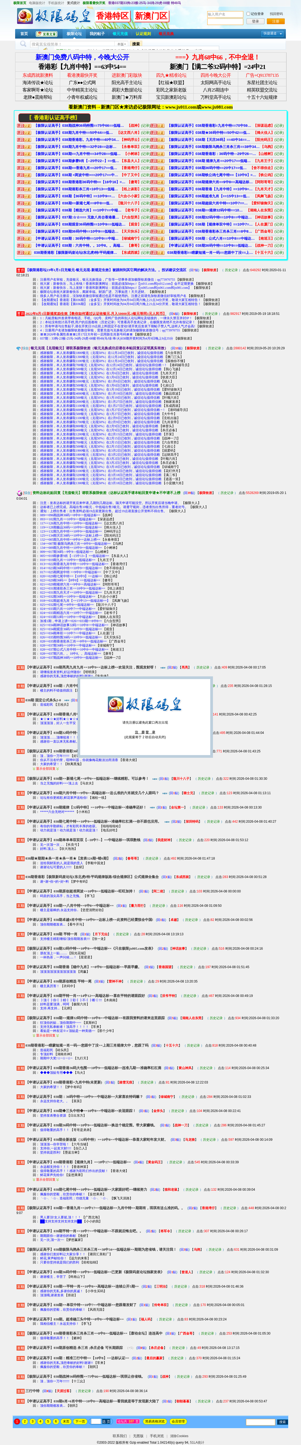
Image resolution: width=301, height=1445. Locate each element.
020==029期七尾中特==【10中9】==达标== (71, 576)
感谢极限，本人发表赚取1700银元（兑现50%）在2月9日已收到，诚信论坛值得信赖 (100, 422)
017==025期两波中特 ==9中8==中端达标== (70, 572)
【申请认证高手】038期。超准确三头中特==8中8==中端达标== (74, 1319)
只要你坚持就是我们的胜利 (59, 1262)
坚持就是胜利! (50, 1152)
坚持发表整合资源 (53, 1115)
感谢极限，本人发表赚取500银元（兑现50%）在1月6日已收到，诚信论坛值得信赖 (99, 385)
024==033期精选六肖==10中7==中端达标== (71, 613)
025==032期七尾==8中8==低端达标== (67, 605)
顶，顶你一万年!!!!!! (55, 756)
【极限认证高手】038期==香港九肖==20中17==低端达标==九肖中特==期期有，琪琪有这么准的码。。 (77, 168)
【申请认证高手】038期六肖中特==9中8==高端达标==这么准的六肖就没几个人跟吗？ (92, 793)
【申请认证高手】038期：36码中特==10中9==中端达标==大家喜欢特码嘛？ (77, 238)
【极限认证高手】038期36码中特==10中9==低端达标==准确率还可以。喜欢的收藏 (77, 231)
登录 (255, 21)
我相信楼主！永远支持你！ (59, 1324)
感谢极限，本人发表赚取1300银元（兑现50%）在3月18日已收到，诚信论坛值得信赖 (100, 483)
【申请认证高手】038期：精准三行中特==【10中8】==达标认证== (77, 1358)
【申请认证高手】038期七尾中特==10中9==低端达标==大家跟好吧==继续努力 (86, 1189)
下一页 (80, 1421)
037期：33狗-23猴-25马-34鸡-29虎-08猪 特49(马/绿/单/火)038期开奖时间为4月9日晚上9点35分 (106, 338)
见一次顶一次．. (52, 845)
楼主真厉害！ (50, 986)
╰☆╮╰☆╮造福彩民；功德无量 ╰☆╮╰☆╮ (74, 1198)
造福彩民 (47, 704)
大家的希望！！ (51, 764)
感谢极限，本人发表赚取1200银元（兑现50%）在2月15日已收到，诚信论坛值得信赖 (100, 434)
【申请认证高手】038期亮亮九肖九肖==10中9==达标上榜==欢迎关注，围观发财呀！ (91, 667)
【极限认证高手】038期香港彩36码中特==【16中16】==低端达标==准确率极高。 (80, 182)
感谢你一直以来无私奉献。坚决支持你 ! (69, 741)
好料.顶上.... (48, 849)
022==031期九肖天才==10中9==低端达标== (71, 592)
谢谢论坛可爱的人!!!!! (56, 867)
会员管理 (178, 1421)
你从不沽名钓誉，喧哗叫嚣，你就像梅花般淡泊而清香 (79, 760)
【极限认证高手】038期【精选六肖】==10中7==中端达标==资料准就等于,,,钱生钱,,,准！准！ (78, 210)
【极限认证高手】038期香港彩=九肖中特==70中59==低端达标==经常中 (210, 125)
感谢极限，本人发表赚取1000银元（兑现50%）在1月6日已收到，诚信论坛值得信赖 (100, 381)
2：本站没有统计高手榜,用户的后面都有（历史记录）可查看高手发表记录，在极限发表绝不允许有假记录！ (117, 322)
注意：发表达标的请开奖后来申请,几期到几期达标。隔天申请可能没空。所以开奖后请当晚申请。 (110, 503)
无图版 (138, 1436)
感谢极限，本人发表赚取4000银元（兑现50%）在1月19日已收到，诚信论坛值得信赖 (100, 393)
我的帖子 (97, 33)
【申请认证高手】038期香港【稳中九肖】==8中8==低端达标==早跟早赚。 (83, 967)
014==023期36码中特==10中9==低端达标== (71, 568)
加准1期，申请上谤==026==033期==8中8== (71, 621)
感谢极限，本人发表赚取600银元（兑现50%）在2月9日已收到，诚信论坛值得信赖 (99, 430)
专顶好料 (46, 1054)
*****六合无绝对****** (57, 812)
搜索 (136, 44)
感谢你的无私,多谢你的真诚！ (61, 1291)
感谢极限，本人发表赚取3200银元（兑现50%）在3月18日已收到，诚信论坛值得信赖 (100, 475)
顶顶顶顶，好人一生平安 (58, 723)
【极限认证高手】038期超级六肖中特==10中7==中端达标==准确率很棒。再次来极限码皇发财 (208, 203)
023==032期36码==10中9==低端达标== (67, 596)
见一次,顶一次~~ (52, 1240)
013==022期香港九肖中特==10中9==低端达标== (74, 564)
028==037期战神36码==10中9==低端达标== (71, 658)
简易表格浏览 (155, 1421)
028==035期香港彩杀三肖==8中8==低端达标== (73, 641)
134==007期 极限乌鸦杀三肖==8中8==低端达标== (75, 544)
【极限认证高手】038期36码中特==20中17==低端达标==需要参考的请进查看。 (208, 168)
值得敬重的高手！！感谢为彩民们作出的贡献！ (74, 1171)
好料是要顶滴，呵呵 (54, 1004)
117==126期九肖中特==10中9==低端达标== (71, 523)
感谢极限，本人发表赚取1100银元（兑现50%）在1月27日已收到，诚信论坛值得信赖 (100, 406)
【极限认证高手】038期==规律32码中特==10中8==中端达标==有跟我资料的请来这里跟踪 (206, 210)
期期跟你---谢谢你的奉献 (58, 1236)
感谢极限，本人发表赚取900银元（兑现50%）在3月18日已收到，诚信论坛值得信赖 (100, 467)
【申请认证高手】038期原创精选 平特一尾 (58, 981)
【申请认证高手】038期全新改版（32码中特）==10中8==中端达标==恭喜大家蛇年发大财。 (96, 1139)
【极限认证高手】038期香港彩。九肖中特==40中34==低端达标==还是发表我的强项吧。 (77, 140)
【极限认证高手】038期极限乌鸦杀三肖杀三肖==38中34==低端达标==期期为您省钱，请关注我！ (213, 147)
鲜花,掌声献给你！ (53, 1258)
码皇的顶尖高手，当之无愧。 (61, 896)
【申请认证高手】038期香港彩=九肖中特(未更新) (63, 1082)
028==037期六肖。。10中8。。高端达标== (70, 653)
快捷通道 (270, 33)
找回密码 (276, 14)
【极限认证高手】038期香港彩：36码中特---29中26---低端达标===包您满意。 (212, 154)
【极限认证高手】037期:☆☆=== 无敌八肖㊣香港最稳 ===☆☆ (77, 217)
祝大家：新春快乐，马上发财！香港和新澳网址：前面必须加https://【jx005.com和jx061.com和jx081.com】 (115, 288)
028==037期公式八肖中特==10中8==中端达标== (74, 649)
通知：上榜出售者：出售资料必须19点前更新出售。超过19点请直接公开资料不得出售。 (103, 511)
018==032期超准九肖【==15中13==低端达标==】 (75, 601)
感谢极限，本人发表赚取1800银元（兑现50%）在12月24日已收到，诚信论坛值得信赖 (101, 353)
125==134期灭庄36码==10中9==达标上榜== (71, 535)
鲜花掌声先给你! (52, 1175)
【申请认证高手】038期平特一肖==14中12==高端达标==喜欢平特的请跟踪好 (85, 996)
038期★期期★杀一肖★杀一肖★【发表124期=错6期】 (67, 858)
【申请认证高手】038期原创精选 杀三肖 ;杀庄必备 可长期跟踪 (74, 1348)
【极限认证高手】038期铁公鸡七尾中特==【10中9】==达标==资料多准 (212, 175)
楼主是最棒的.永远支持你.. (59, 910)
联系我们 (120, 1436)
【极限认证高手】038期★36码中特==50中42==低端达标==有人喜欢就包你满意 (210, 133)
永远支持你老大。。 (54, 1101)
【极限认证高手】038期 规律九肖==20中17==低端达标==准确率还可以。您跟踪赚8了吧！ (210, 161)
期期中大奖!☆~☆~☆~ (56, 1058)
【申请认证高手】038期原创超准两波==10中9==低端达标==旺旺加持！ (80, 891)
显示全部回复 (46, 769)
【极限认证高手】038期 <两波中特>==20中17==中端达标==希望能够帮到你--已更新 (77, 175)
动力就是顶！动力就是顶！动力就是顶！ (69, 830)
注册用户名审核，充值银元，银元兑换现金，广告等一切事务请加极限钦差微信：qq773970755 (107, 279)
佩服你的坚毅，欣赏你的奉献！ (63, 1194)
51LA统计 (197, 1442)
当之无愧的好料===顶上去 (59, 783)
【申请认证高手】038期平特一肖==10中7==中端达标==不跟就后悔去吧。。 (84, 1231)
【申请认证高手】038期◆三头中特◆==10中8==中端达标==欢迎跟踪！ (80, 1111)
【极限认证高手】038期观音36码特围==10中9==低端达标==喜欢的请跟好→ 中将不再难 (80, 224)
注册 (275, 21)
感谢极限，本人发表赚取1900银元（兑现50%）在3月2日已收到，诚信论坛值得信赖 (100, 450)
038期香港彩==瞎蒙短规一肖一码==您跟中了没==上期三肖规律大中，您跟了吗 (210, 253)
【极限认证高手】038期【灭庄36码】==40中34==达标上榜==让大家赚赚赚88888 (210, 140)
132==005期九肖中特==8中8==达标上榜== (70, 539)
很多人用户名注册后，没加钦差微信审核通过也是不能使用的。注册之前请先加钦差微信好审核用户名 (113, 296)
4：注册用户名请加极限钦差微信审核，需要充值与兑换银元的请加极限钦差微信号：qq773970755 (110, 330)
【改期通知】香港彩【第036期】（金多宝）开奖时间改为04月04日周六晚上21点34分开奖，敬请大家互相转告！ (120, 300)
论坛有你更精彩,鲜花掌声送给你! (64, 798)
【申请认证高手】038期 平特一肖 (51, 934)
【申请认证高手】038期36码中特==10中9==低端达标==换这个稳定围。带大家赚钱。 (210, 245)
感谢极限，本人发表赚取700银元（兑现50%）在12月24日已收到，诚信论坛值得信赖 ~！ (103, 365)
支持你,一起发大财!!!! (55, 1148)
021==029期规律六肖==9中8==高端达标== (70, 584)
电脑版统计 (37, 3)
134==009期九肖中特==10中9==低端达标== (71, 548)
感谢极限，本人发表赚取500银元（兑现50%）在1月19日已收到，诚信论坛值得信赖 (100, 398)
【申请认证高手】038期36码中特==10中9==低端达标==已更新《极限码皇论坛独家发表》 (94, 1272)
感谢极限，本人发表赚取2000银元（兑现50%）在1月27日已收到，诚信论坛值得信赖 (100, 402)
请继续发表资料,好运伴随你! (60, 672)
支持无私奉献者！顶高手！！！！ (64, 1027)
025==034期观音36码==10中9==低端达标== (71, 629)
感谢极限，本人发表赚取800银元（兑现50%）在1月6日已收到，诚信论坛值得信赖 (99, 373)
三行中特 (32, 1391)
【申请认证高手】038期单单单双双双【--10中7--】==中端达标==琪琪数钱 (82, 840)
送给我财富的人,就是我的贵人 (61, 863)
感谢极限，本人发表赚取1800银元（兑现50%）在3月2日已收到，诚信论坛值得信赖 (100, 455)
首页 (24, 33)
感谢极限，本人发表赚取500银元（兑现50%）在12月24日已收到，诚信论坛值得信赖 (100, 369)
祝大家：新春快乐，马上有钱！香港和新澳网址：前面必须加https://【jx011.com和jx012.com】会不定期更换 (117, 284)
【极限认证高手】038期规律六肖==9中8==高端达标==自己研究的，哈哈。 (210, 182)
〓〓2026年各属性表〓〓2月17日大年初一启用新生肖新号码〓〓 (86, 334)
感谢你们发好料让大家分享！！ (63, 1254)
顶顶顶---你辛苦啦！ (54, 1144)
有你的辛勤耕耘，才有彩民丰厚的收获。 (69, 826)
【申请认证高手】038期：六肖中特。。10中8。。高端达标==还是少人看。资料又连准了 (80, 245)
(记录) (146, 125)
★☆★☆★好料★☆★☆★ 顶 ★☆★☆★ (70, 719)
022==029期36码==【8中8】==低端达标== (70, 580)
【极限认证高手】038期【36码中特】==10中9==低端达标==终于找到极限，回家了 (75, 196)
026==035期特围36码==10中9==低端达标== (71, 637)
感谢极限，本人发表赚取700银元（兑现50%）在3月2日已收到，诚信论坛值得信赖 (99, 459)
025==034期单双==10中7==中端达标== (67, 633)
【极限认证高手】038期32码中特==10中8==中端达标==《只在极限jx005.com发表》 (210, 217)
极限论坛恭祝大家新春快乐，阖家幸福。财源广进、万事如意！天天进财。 (93, 292)
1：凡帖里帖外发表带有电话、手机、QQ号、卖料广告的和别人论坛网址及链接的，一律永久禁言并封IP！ (116, 318)
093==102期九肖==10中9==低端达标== (67, 519)
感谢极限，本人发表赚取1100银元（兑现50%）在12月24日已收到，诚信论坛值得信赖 (101, 361)
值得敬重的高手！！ (54, 1130)
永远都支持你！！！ (54, 1167)
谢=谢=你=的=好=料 (54, 881)
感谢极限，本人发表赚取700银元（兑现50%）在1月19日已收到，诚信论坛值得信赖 (100, 389)
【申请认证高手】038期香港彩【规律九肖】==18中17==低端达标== (78, 1162)
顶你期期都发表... (52, 924)
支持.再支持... (50, 1008)
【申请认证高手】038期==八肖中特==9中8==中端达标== (69, 906)
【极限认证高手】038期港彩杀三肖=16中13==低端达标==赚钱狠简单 (77, 189)
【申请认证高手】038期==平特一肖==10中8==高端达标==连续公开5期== (82, 1286)
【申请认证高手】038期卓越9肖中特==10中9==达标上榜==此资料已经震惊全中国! (89, 920)
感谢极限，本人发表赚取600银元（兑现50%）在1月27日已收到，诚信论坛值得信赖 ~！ (103, 410)
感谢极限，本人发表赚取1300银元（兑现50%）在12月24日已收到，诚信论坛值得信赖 (101, 357)
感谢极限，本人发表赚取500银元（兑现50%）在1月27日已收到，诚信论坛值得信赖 (100, 414)
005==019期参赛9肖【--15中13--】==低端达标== (74, 556)
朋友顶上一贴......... (53, 953)
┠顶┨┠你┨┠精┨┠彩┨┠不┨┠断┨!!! (71, 1000)
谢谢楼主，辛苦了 (53, 1277)
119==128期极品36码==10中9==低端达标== (71, 527)
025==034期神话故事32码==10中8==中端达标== (74, 625)
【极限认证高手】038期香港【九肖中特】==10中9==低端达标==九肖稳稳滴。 (210, 189)
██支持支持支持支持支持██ (61, 1221)
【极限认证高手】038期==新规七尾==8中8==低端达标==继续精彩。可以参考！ (75, 203)
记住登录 (257, 14)
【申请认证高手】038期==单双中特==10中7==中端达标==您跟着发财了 (81, 1305)
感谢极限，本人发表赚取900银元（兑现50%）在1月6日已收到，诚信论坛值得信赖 (99, 377)
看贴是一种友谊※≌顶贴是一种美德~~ (68, 1031)
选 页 (106, 1421)
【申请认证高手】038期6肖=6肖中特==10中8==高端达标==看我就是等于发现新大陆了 (92, 1401)
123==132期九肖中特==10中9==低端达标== (71, 531)
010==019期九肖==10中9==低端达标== (67, 560)
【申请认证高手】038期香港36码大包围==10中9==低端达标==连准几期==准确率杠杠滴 (93, 1068)
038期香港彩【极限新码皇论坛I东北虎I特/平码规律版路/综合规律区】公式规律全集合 (77, 253)
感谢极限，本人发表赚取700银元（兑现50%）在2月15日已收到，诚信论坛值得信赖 (100, 442)
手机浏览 (157, 1436)
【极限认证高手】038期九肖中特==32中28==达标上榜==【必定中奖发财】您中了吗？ (77, 147)
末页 (66, 1421)
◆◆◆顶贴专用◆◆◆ (56, 1073)
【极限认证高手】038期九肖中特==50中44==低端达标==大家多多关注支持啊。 (75, 133)
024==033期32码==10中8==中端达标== (67, 617)
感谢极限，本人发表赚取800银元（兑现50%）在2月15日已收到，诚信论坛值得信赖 (100, 438)
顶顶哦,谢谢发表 (52, 1295)
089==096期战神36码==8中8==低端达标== (70, 515)
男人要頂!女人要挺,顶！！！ (60, 1217)
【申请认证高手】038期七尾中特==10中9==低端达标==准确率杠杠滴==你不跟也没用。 (93, 821)
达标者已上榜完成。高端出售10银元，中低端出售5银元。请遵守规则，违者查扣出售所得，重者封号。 (114, 507)
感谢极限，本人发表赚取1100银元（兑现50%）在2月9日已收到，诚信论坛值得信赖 (100, 418)
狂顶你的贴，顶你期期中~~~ (60, 1023)
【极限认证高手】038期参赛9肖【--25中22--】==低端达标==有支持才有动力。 (77, 161)
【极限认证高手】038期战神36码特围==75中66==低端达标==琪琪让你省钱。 (80, 125)
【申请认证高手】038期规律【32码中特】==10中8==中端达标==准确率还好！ (86, 807)
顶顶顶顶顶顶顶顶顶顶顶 (58, 972)
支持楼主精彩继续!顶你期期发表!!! (65, 939)
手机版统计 (56, 3)
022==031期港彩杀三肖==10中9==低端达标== (72, 588)
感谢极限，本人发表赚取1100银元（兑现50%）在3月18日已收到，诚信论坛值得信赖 (100, 471)
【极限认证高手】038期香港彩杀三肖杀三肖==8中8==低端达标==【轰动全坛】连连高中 (210, 231)
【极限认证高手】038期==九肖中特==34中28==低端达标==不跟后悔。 (78, 154)
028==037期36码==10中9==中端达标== (67, 645)
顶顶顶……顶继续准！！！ (59, 737)
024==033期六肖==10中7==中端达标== (67, 609)
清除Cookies (179, 1436)
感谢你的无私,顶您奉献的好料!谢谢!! (67, 676)
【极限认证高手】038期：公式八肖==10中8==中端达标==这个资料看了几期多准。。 (212, 238)
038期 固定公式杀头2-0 (43, 700)
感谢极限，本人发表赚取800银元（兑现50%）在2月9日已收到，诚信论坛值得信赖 (99, 426)
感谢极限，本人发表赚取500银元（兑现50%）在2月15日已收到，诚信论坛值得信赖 (100, 446)
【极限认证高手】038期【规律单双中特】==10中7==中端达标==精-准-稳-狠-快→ (210, 224)
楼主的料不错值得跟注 (56, 690)
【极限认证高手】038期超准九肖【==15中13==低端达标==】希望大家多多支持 (210, 196)
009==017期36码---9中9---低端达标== (66, 552)
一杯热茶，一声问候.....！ (58, 957)
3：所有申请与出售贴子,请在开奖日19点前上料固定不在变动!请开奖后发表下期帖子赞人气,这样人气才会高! (117, 326)
